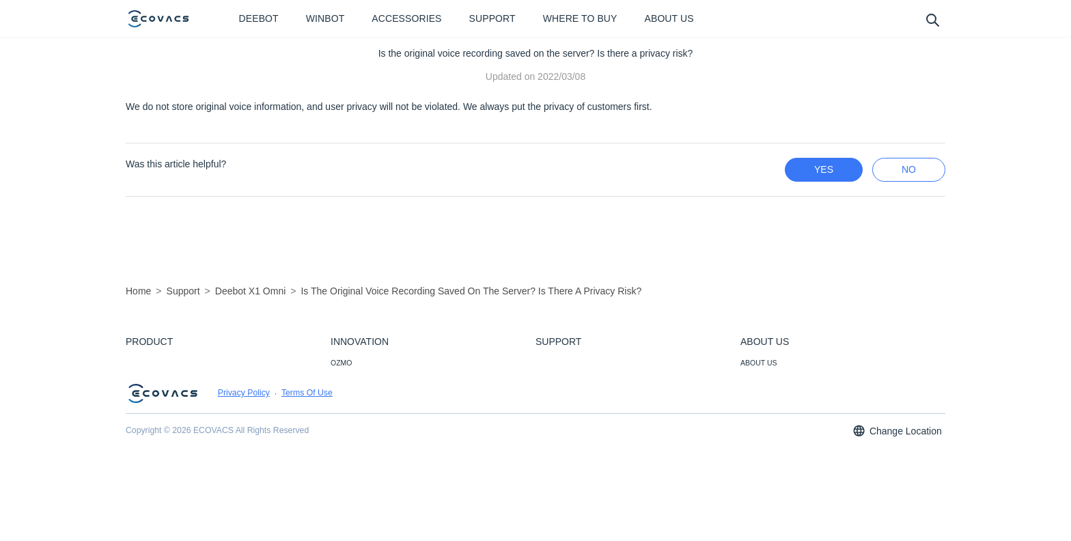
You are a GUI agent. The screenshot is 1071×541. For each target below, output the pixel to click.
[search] (932, 19)
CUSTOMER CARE (567, 363)
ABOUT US (758, 363)
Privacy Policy (244, 472)
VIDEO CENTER (767, 400)
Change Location (896, 509)
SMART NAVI (352, 381)
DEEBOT (140, 363)
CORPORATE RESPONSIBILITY (793, 436)
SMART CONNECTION (368, 418)
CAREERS (757, 418)
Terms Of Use (307, 472)
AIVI (337, 400)
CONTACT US (558, 381)
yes (823, 169)
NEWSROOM (762, 381)
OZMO (341, 363)
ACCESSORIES (152, 381)
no (909, 169)
